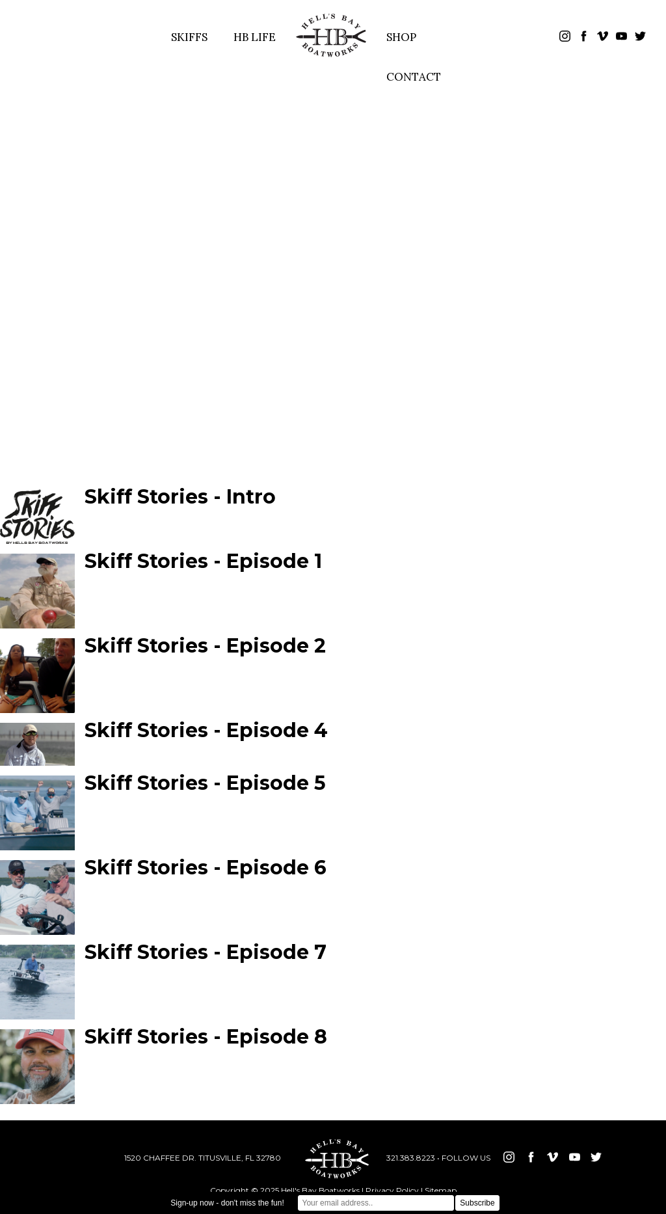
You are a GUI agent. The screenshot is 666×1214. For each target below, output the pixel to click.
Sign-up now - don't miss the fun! (227, 1202)
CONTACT (413, 77)
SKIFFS (189, 37)
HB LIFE (254, 37)
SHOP (401, 37)
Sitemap (441, 1190)
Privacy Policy (392, 1190)
